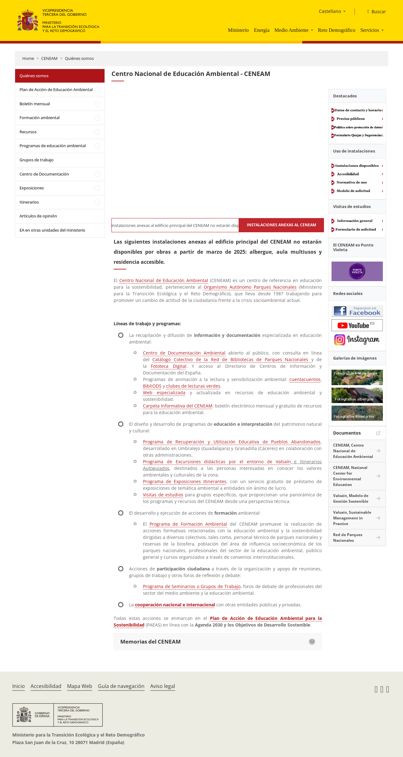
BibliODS (152, 386)
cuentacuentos (305, 379)
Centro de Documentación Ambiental (184, 353)
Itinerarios (29, 202)
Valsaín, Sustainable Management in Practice (352, 518)
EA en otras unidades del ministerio (52, 230)
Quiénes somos (79, 58)
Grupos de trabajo (37, 160)
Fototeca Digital (168, 366)
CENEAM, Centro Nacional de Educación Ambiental (353, 450)
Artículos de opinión (38, 216)
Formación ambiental (40, 117)
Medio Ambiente (292, 30)
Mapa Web (79, 686)
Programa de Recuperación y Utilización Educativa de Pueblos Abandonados (232, 442)
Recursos (28, 132)
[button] (312, 30)
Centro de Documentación (44, 174)
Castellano (330, 11)
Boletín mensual (35, 104)
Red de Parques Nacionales (347, 537)
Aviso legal (162, 686)
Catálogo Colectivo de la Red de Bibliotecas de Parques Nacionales (231, 359)
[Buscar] (374, 12)
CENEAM (49, 58)
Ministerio (238, 30)
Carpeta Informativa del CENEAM (178, 406)
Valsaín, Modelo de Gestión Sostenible (350, 498)
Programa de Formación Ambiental (188, 524)
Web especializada (164, 393)
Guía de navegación (121, 686)
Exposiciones (32, 188)
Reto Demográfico (336, 30)
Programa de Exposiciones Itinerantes (184, 481)
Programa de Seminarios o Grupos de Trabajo (192, 586)
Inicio (18, 686)
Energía (261, 30)
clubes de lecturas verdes (193, 386)
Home (28, 58)
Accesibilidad (46, 686)
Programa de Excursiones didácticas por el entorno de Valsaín (217, 462)
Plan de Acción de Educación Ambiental (56, 89)
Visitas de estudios (163, 495)
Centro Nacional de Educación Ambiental (163, 280)
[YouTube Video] (218, 154)
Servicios (369, 30)
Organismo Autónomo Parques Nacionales (250, 287)
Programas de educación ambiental (53, 145)
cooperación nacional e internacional (175, 605)
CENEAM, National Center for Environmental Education (350, 476)
